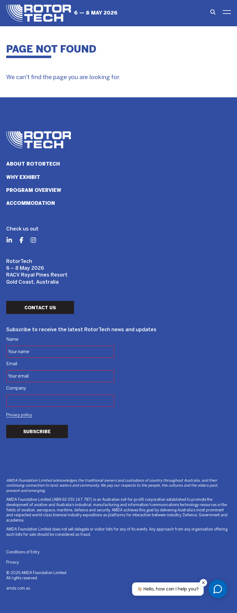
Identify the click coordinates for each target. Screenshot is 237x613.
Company (16, 388)
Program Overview (33, 190)
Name (12, 339)
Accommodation (30, 203)
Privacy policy (19, 415)
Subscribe (37, 431)
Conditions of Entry (23, 552)
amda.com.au (18, 588)
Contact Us (40, 308)
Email (11, 364)
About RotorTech (33, 164)
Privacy (12, 562)
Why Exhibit (23, 177)
